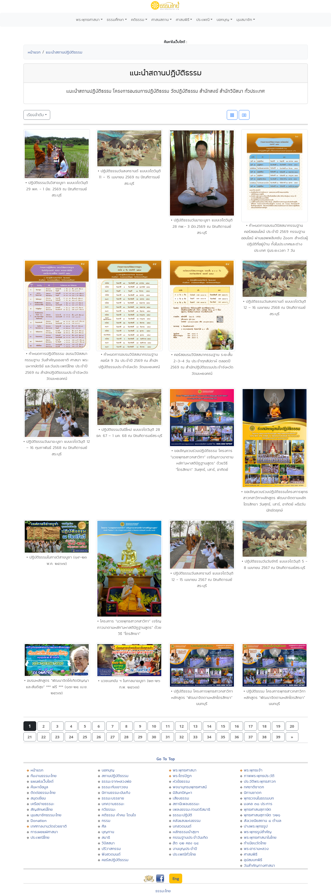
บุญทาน (108, 831)
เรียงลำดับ (35, 115)
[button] (43, 726)
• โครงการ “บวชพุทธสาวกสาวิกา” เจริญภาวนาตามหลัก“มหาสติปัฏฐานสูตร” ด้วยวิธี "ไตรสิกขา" (129, 627)
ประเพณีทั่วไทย (184, 854)
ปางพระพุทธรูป (256, 826)
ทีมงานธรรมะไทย (44, 775)
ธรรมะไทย (163, 890)
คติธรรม (137, 19)
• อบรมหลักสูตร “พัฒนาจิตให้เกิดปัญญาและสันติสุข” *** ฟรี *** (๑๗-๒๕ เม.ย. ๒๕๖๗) (56, 687)
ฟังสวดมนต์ (111, 854)
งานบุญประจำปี (185, 848)
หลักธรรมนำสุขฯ (186, 831)
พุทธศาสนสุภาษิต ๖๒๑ (262, 815)
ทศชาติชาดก (254, 787)
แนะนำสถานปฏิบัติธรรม (64, 52)
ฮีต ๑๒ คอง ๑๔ (185, 843)
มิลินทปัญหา (182, 792)
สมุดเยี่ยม (38, 798)
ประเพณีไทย (40, 837)
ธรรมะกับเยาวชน (115, 787)
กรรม (106, 820)
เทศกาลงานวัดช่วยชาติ (49, 826)
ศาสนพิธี (182, 19)
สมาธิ (106, 837)
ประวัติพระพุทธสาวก (260, 781)
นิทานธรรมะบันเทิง (116, 792)
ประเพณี (202, 19)
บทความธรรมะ (113, 803)
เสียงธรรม (181, 798)
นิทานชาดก (252, 792)
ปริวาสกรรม (111, 848)
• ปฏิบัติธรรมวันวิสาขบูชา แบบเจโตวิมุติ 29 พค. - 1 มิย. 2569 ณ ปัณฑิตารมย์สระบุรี (56, 189)
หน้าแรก (34, 52)
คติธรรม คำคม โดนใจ (119, 815)
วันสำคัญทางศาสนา (259, 865)
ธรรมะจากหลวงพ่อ (116, 781)
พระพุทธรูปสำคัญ (258, 831)
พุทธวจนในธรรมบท (259, 798)
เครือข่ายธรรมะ (42, 803)
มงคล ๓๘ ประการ (258, 803)
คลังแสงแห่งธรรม (187, 820)
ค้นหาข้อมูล (39, 787)
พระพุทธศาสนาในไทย (260, 837)
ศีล (104, 826)
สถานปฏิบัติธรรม (115, 775)
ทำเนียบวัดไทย (255, 843)
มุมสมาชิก (244, 19)
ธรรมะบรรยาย (113, 798)
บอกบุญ (223, 19)
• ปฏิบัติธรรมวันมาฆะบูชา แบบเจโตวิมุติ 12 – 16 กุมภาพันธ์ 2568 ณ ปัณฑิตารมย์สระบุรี (56, 448)
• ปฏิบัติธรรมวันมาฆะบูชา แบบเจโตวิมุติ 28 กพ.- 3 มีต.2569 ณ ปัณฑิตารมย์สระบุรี (202, 226)
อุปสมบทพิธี (253, 859)
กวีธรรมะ (109, 809)
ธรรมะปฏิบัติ (182, 815)
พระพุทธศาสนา (88, 19)
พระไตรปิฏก (182, 775)
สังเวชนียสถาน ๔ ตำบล (262, 820)
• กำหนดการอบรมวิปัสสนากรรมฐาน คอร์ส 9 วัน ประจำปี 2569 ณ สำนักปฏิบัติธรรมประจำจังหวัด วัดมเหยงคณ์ (129, 360)
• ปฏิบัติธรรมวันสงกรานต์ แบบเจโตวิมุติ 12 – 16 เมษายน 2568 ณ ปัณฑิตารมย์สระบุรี (274, 307)
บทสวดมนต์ (182, 826)
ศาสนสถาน (160, 19)
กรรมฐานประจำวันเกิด (190, 837)
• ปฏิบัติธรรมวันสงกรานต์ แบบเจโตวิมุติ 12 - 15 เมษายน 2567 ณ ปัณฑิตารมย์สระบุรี (201, 579)
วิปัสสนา (108, 843)
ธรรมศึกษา (115, 19)
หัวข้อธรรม (181, 781)
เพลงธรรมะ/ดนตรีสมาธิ (191, 809)
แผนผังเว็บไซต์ (42, 781)
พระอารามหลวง (256, 848)
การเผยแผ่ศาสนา (44, 831)
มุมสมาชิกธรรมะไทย (46, 815)
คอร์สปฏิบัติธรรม (115, 859)
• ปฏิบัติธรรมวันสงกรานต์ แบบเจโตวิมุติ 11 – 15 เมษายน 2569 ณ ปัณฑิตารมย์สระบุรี (129, 177)
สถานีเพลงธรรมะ (186, 803)
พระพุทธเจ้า (253, 770)
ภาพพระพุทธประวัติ (259, 775)
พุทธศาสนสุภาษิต (257, 809)
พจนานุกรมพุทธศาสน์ (190, 787)
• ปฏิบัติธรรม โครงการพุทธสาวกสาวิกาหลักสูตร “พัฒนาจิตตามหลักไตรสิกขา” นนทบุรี (202, 697)
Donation (39, 820)
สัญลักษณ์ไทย (42, 809)
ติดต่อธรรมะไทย (43, 792)
